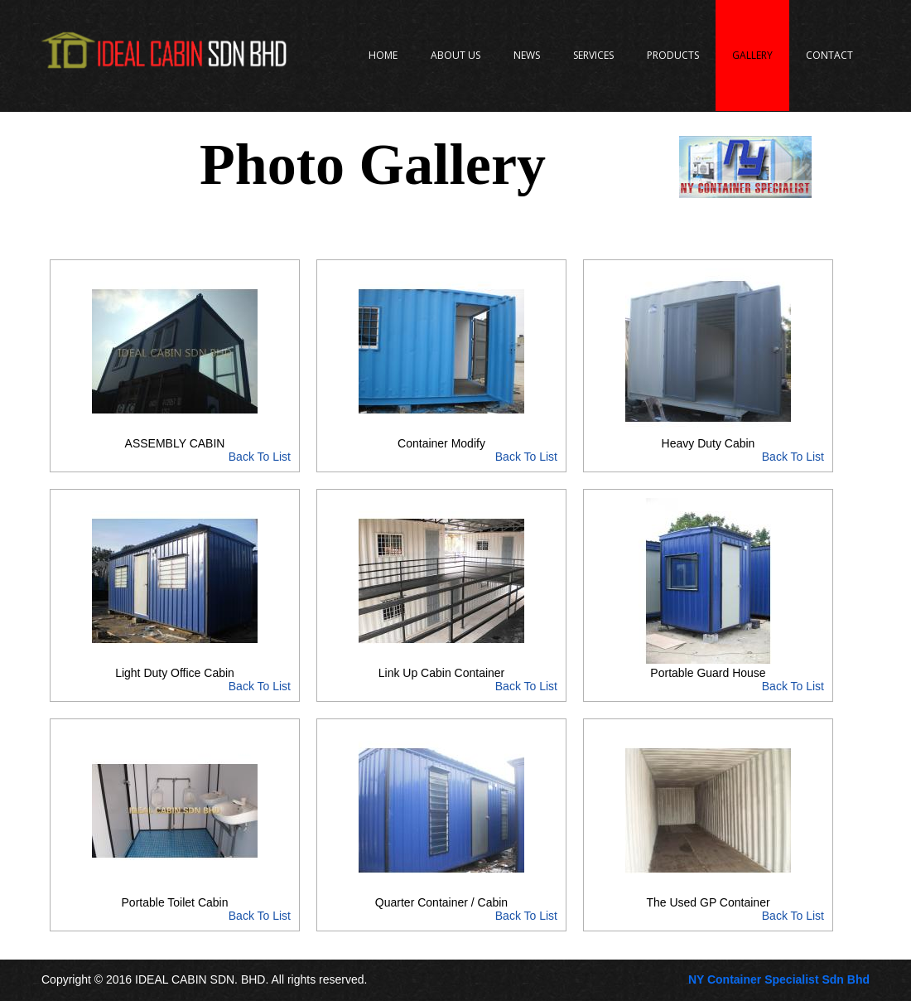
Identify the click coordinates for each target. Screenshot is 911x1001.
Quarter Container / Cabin (441, 909)
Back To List (260, 456)
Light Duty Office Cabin (175, 679)
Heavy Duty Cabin (708, 450)
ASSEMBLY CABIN (175, 450)
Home (383, 55)
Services (593, 55)
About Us (455, 55)
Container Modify (441, 450)
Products (673, 55)
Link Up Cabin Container (441, 679)
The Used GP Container (708, 909)
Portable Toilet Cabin (175, 909)
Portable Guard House (708, 679)
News (526, 55)
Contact (829, 55)
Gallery (752, 55)
